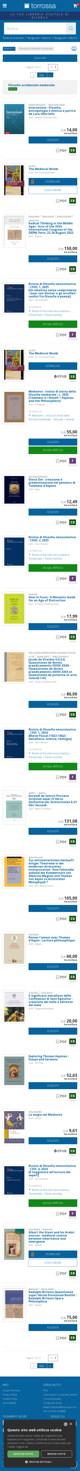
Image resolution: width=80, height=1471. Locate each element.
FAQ (45, 1390)
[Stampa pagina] (74, 49)
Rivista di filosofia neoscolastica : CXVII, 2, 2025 (52, 538)
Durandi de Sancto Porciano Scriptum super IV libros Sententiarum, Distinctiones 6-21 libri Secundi (53, 800)
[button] (71, 28)
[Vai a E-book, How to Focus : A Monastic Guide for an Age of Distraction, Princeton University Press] (14, 608)
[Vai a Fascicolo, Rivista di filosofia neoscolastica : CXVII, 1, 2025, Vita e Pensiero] (14, 298)
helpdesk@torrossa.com (63, 1407)
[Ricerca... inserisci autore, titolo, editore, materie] (40, 28)
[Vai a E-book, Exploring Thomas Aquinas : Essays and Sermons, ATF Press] (14, 1070)
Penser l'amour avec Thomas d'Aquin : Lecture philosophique (52, 939)
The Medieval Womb (43, 169)
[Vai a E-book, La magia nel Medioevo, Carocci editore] (14, 1127)
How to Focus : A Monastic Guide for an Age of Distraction (52, 598)
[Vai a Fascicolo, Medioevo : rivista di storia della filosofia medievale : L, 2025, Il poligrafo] (14, 407)
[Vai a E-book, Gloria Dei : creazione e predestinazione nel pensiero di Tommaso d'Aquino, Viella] (14, 489)
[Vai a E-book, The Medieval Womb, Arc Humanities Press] (14, 180)
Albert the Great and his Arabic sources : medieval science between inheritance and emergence (51, 1237)
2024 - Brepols (35, 944)
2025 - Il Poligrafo (37, 404)
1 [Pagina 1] (33, 74)
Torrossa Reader (52, 1398)
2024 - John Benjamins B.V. (41, 885)
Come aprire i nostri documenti (60, 1394)
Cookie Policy (10, 1398)
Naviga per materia (39, 38)
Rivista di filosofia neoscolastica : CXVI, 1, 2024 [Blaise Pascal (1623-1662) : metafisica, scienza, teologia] (52, 734)
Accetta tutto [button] (23, 1454)
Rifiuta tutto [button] (56, 1454)
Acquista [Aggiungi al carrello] (53, 140)
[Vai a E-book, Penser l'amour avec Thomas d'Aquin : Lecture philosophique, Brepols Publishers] (14, 948)
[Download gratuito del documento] (53, 181)
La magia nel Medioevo (45, 1115)
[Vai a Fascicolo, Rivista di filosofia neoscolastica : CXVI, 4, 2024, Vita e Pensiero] (14, 1180)
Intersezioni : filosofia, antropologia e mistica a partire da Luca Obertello (52, 111)
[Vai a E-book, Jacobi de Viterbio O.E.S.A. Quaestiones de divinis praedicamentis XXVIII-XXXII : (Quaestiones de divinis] (14, 666)
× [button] (70, 1424)
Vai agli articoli (53, 324)
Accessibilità (9, 1403)
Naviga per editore (65, 38)
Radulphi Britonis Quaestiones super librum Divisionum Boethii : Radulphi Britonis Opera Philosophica (53, 1296)
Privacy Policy (10, 1394)
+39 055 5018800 (57, 1411)
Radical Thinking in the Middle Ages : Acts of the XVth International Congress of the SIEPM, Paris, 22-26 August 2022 (51, 228)
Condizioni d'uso (52, 1403)
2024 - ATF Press (36, 1063)
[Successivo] (49, 74)
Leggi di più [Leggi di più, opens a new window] (22, 1446)
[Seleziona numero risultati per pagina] (53, 67)
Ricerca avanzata (13, 38)
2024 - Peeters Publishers (40, 808)
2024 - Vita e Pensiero (38, 742)
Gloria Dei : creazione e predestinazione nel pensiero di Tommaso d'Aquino (52, 483)
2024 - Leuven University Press (42, 681)
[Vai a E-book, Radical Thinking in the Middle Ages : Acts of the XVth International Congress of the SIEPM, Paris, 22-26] (14, 230)
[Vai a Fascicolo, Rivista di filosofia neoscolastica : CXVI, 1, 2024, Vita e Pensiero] (14, 743)
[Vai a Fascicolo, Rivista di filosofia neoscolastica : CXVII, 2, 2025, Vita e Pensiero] (14, 551)
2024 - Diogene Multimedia (41, 1008)
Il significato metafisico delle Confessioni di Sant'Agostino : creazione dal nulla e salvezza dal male (51, 1000)
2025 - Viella (34, 489)
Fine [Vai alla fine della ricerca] (41, 74)
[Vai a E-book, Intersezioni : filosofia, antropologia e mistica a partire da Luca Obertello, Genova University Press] (14, 118)
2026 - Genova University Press (43, 117)
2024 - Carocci (35, 1118)
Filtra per (40, 58)
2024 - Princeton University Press (44, 604)
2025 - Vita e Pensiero (38, 300)
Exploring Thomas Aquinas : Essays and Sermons (48, 1057)
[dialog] (40, 1443)
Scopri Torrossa (11, 1390)
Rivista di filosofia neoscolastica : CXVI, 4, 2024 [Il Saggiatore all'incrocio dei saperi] (52, 1170)
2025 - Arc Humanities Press (42, 172)
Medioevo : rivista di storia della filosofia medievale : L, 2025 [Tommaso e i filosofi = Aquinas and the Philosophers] (52, 396)
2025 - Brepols (35, 236)
